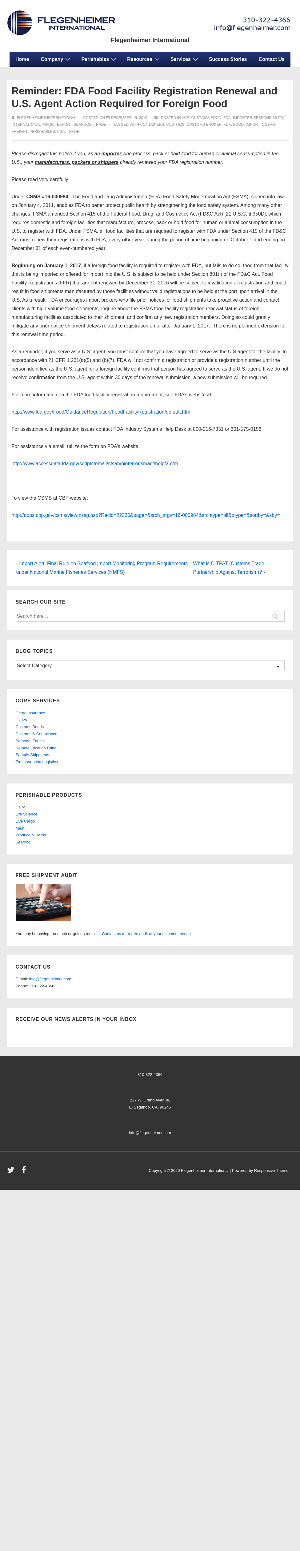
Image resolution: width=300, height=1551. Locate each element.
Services (185, 59)
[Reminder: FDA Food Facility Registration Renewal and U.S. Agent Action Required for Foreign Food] (129, 118)
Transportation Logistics (37, 762)
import (253, 124)
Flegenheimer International (150, 40)
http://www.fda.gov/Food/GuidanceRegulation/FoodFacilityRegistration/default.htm (101, 412)
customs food (206, 118)
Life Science (27, 814)
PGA (61, 131)
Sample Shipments (32, 754)
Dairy (20, 807)
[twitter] (12, 1172)
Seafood (23, 842)
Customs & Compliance (37, 734)
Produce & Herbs (31, 835)
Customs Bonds (30, 726)
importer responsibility (258, 118)
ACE (185, 118)
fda (227, 118)
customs (175, 124)
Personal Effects (30, 741)
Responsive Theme (271, 1170)
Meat (20, 828)
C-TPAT (23, 720)
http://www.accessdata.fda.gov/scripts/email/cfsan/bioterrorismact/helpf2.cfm (95, 463)
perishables (42, 131)
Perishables (99, 59)
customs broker (204, 124)
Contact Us (272, 59)
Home (22, 59)
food (238, 124)
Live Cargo (25, 821)
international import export (42, 124)
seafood (83, 124)
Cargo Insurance (30, 713)
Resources (144, 59)
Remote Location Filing (36, 748)
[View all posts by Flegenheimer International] (44, 118)
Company (56, 59)
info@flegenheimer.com (50, 979)
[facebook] (25, 1172)
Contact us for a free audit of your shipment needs (146, 933)
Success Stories (228, 59)
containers (152, 124)
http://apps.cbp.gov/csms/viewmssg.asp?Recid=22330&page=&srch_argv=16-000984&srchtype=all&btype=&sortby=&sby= (146, 515)
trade (100, 124)
